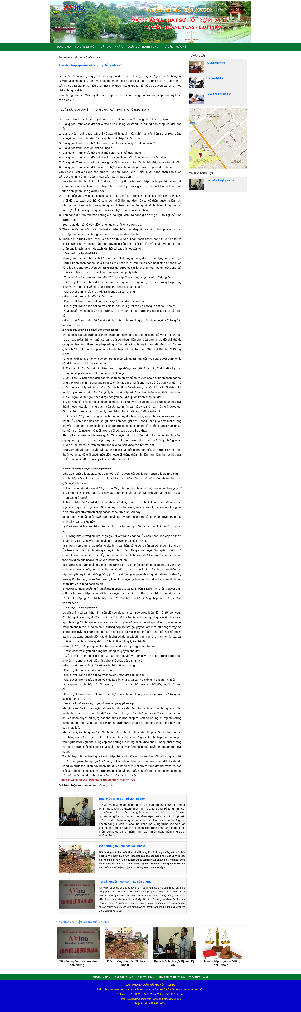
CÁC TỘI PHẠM (146, 977)
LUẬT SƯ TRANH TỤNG (143, 46)
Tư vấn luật (197, 55)
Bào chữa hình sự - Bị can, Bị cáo (122, 798)
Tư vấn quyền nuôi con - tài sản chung (125, 881)
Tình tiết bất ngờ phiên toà (220, 180)
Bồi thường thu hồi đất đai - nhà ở (122, 846)
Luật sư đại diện (215, 78)
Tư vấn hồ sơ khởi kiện (218, 94)
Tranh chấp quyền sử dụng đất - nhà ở (90, 65)
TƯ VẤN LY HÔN (86, 46)
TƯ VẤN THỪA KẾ (174, 46)
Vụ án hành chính (216, 63)
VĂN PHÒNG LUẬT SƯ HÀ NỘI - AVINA (79, 57)
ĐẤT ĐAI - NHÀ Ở (112, 46)
